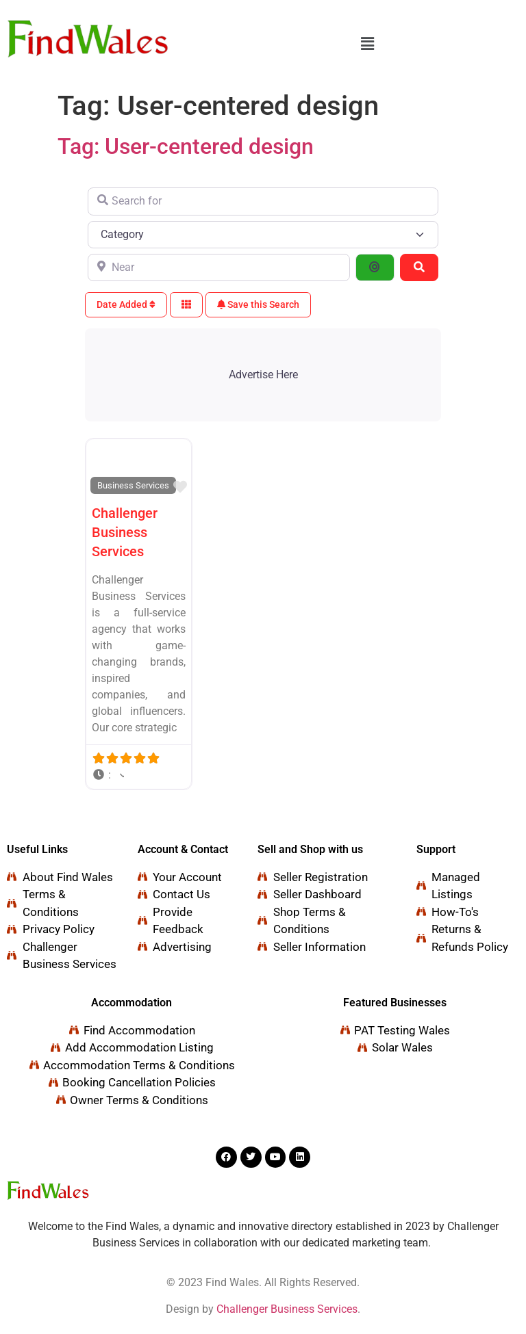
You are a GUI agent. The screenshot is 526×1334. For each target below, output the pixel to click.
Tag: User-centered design (186, 146)
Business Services (133, 485)
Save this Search (258, 304)
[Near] (219, 267)
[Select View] (186, 304)
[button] (367, 44)
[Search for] (263, 201)
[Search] (419, 267)
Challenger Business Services (125, 532)
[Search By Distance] (374, 267)
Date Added (126, 304)
